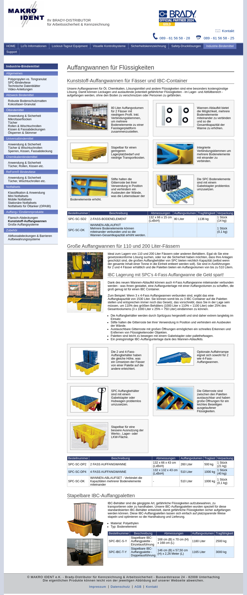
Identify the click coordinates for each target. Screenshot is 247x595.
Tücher (12, 122)
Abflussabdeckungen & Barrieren (30, 236)
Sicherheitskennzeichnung (148, 46)
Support (12, 52)
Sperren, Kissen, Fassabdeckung (30, 151)
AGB (137, 586)
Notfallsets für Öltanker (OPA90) (29, 206)
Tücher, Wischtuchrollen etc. (27, 181)
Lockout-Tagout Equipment (70, 46)
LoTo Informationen (34, 46)
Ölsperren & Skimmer (22, 133)
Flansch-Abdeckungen (23, 218)
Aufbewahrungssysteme (24, 239)
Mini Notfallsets (18, 196)
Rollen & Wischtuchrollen (24, 126)
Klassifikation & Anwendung (26, 192)
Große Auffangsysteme (23, 224)
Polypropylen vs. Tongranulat (27, 79)
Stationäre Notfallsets (22, 203)
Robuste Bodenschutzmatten (27, 101)
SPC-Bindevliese (19, 82)
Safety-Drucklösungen (186, 46)
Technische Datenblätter (24, 86)
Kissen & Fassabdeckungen (26, 129)
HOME (11, 46)
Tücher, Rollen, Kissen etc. (26, 166)
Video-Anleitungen (20, 89)
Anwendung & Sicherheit (24, 116)
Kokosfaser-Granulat (21, 104)
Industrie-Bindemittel (220, 46)
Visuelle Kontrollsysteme (109, 46)
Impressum (97, 586)
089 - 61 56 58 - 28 (172, 38)
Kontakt (224, 31)
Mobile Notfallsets (20, 199)
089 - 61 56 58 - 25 (215, 38)
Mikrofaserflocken (20, 119)
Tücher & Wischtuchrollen (25, 147)
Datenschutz (120, 586)
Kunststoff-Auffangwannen (27, 221)
